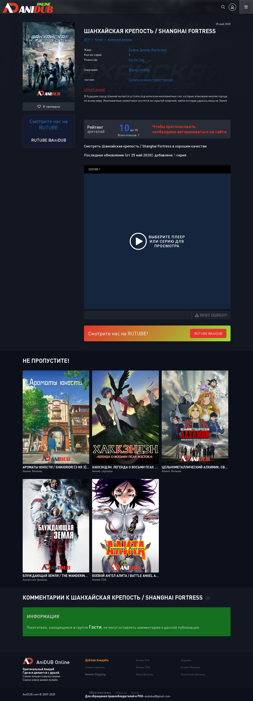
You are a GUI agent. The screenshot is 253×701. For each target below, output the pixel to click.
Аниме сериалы (95, 667)
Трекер (135, 692)
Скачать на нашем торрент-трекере (151, 79)
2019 (87, 39)
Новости (121, 692)
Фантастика (158, 49)
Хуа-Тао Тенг (136, 59)
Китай (99, 39)
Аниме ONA (143, 667)
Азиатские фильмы (120, 39)
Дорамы (186, 660)
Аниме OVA (143, 660)
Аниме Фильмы (190, 667)
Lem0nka (143, 69)
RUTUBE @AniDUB (48, 139)
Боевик (133, 49)
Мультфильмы (144, 674)
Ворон (133, 69)
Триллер (145, 49)
